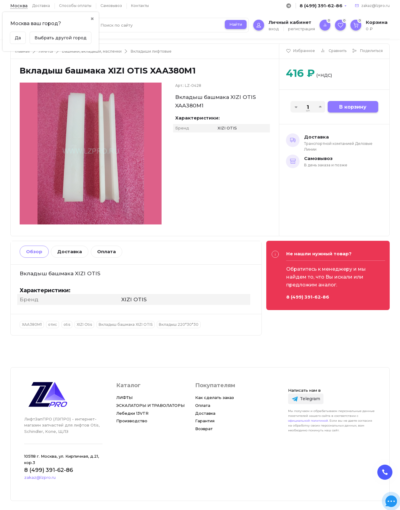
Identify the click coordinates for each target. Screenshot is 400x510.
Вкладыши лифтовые (151, 51)
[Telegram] (305, 399)
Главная (22, 51)
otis (67, 324)
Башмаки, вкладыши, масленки (92, 51)
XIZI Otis (84, 324)
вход (274, 28)
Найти (235, 24)
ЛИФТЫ (46, 51)
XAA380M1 (32, 324)
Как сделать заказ (214, 397)
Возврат (204, 428)
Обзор (34, 251)
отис (52, 324)
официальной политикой (308, 421)
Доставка (41, 5)
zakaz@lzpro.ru (375, 5)
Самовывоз (111, 5)
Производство (131, 420)
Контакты (140, 5)
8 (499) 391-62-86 (321, 5)
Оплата (106, 251)
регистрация (301, 28)
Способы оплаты (75, 5)
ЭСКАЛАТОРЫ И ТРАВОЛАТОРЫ (150, 405)
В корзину (352, 107)
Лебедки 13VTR (132, 413)
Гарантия (205, 420)
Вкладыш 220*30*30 (178, 324)
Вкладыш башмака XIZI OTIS (125, 324)
